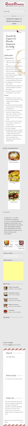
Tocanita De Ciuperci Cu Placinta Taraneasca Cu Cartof (14, 21)
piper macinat (11, 228)
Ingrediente (13, 226)
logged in (10, 344)
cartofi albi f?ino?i (14, 223)
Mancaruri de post (9, 219)
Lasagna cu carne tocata (13, 304)
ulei (21, 230)
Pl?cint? (15, 228)
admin (8, 49)
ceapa (20, 223)
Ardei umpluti (11, 310)
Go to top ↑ (21, 422)
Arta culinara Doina (10, 356)
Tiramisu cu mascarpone (13, 287)
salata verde (14, 230)
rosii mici (9, 230)
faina (9, 226)
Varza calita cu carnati (13, 298)
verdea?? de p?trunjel (8, 232)
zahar (15, 232)
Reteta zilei (16, 219)
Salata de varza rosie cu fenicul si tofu (19, 246)
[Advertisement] (15, 27)
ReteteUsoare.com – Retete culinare (14, 4)
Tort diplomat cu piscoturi (13, 293)
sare (19, 230)
